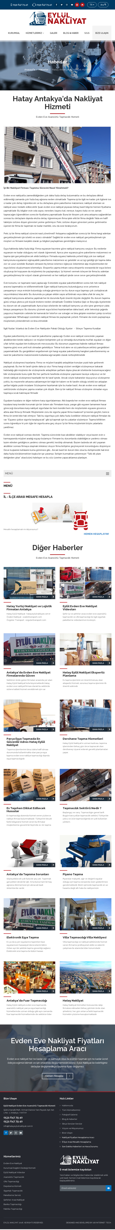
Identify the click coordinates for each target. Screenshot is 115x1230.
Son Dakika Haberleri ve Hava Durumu (79, 1147)
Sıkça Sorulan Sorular (71, 1124)
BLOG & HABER (70, 34)
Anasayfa (29, 70)
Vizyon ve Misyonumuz (71, 1129)
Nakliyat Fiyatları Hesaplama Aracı (77, 1138)
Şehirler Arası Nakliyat (14, 1200)
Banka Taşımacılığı (12, 1205)
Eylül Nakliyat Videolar (14, 1173)
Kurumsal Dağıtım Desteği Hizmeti (19, 1168)
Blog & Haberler (68, 1120)
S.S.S (86, 34)
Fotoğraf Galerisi (68, 1115)
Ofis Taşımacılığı (11, 1182)
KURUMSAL (14, 34)
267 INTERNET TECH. (102, 1223)
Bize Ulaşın (66, 1133)
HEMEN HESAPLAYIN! (96, 534)
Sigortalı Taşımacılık (13, 1191)
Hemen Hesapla (57, 1076)
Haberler (43, 70)
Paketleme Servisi (12, 1196)
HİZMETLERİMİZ (35, 34)
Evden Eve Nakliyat (13, 1164)
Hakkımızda (66, 1106)
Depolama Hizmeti (12, 1187)
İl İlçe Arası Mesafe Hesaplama (75, 1143)
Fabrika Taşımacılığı (13, 1210)
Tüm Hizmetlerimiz (70, 1111)
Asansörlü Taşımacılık (14, 1178)
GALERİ (53, 34)
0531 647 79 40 (13, 1118)
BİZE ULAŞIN (101, 34)
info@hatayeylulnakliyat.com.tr (18, 1127)
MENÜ (57, 474)
